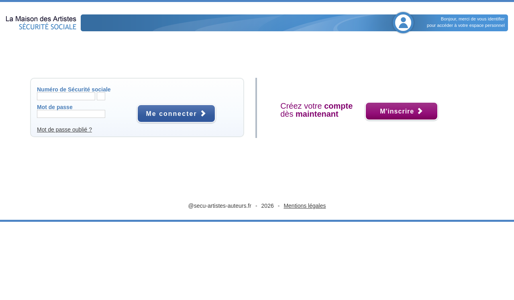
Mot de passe (55, 107)
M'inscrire (401, 111)
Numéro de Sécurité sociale (74, 89)
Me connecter (176, 113)
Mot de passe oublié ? (64, 129)
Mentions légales (305, 206)
